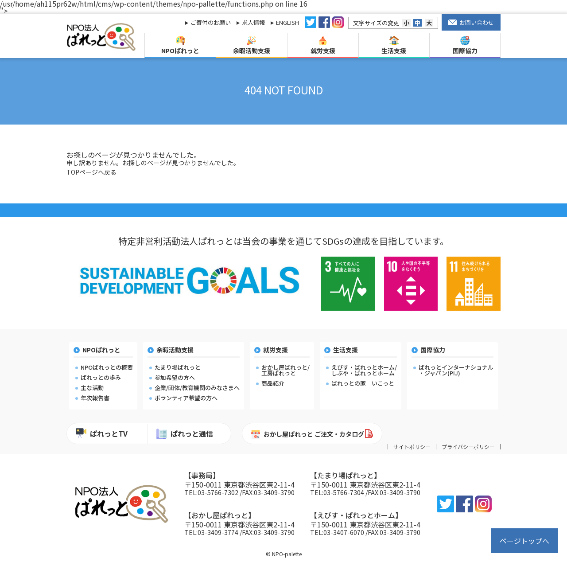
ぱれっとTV (102, 433)
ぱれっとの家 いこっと (362, 383)
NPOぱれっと (180, 45)
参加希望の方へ (175, 377)
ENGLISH (287, 22)
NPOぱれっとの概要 (107, 367)
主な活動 (92, 387)
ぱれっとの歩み (101, 377)
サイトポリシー (412, 446)
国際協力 (465, 45)
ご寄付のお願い (210, 22)
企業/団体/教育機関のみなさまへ (197, 387)
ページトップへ (524, 540)
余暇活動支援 (251, 45)
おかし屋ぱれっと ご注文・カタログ (307, 434)
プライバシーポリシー (468, 446)
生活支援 (393, 45)
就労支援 (323, 45)
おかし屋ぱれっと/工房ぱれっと (285, 370)
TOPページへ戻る (91, 172)
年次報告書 (95, 398)
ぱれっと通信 (184, 433)
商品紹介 (272, 383)
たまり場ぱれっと (178, 367)
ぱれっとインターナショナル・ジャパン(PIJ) (456, 370)
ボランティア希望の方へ (186, 398)
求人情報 (253, 22)
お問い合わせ (471, 22)
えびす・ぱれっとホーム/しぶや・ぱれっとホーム (364, 370)
